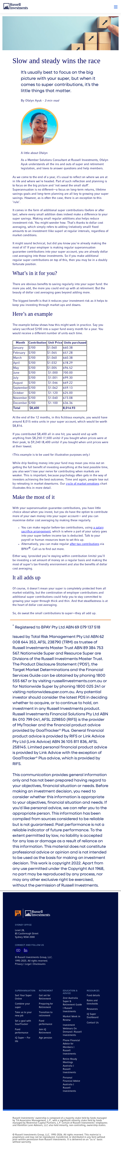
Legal (28, 964)
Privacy (19, 964)
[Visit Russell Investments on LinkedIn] (25, 950)
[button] (115, 7)
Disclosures (39, 964)
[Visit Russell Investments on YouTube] (18, 950)
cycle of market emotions (82, 483)
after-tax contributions (84, 544)
